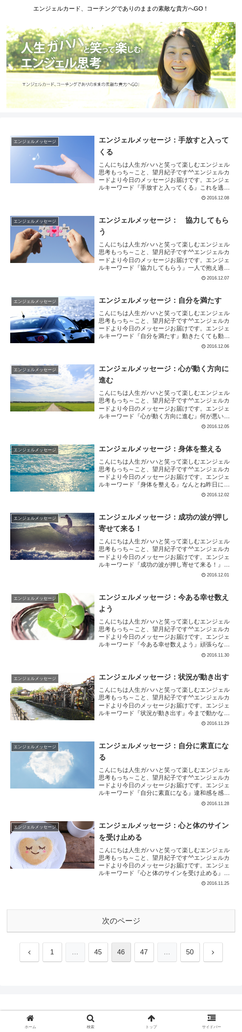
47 (144, 952)
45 (98, 952)
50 (190, 952)
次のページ (121, 921)
